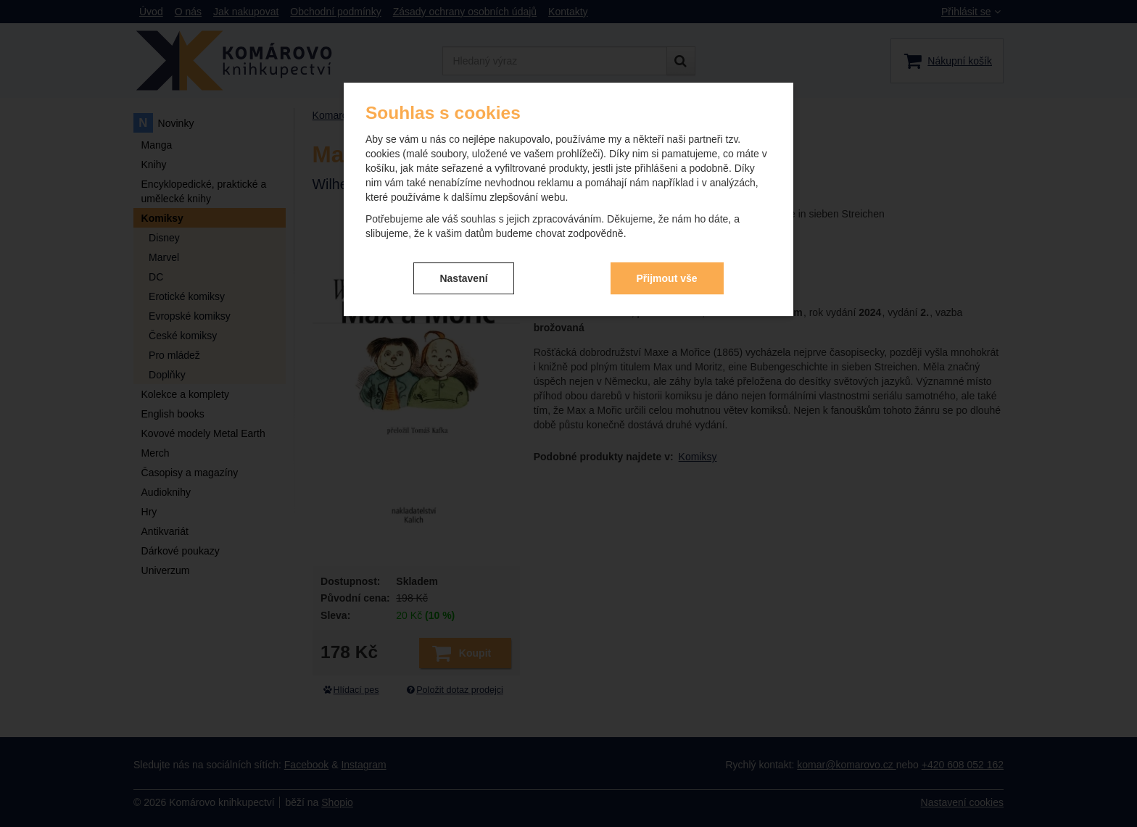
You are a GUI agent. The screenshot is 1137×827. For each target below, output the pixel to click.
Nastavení (463, 278)
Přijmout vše (667, 278)
